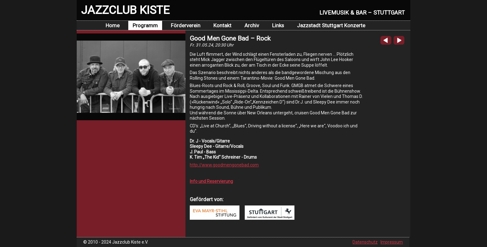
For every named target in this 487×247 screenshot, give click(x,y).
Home (113, 25)
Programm (145, 25)
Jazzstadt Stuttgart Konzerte (331, 25)
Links (278, 25)
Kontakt (222, 25)
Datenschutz (365, 242)
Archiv (251, 25)
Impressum (391, 242)
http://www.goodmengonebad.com (224, 164)
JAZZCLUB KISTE (125, 10)
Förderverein (185, 25)
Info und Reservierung (211, 181)
